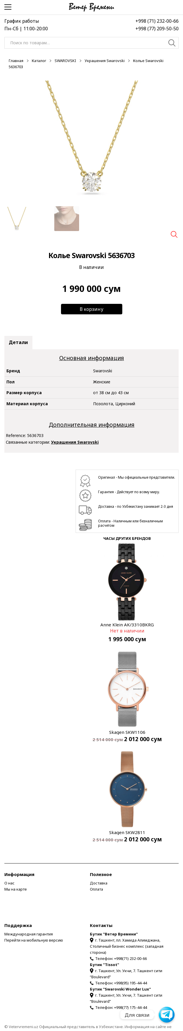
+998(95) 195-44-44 (130, 983)
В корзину (91, 309)
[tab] (18, 342)
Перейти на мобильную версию (33, 940)
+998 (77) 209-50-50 (157, 28)
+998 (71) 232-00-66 (157, 21)
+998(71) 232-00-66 (130, 958)
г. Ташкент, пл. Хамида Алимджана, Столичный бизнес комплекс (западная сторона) (126, 946)
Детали (18, 342)
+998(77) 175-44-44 (130, 1007)
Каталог (39, 60)
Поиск (172, 43)
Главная (16, 60)
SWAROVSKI (65, 60)
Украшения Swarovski (105, 60)
